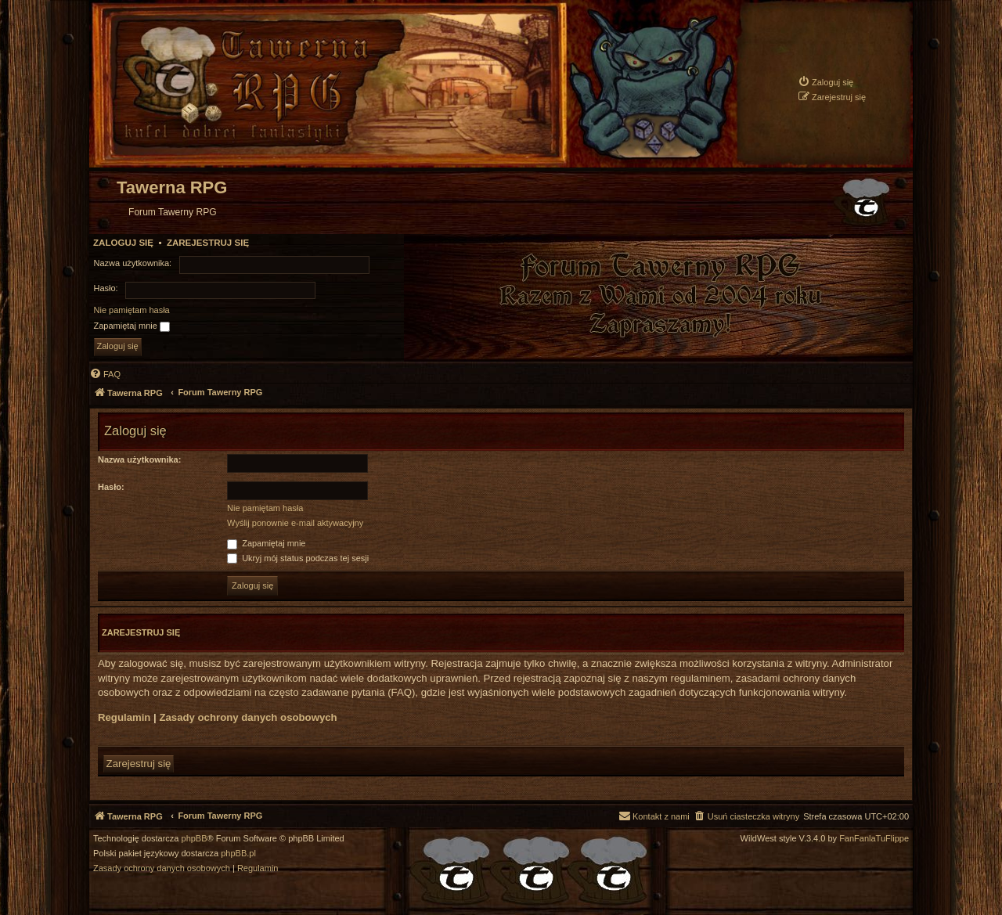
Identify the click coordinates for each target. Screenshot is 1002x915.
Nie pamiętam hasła (132, 310)
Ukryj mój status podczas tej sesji (298, 558)
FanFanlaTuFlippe (874, 838)
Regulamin (124, 717)
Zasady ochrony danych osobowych (248, 717)
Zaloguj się (123, 242)
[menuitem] (825, 81)
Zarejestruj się (208, 242)
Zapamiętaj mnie (132, 326)
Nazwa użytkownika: (139, 459)
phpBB (194, 838)
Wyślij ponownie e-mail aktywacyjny (295, 523)
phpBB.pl (238, 853)
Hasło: (111, 487)
